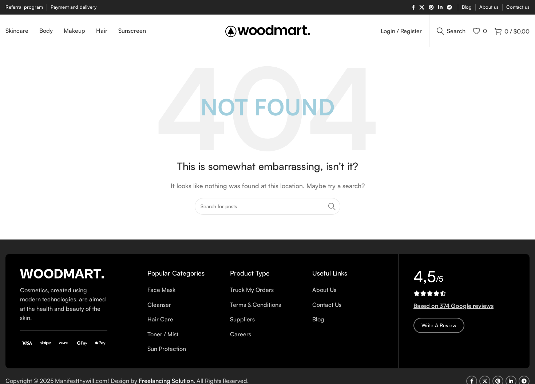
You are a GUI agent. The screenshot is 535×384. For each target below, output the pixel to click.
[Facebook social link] (413, 7)
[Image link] (62, 273)
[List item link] (183, 290)
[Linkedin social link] (440, 7)
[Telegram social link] (449, 7)
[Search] (451, 31)
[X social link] (422, 7)
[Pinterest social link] (431, 7)
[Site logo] (267, 30)
